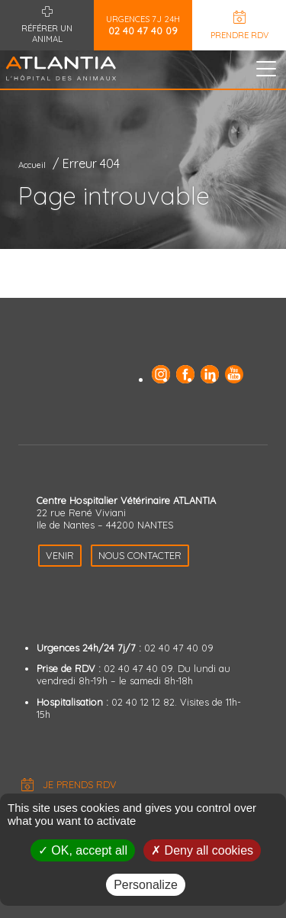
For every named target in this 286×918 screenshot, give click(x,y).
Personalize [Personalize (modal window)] (146, 884)
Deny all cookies (202, 850)
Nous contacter (140, 555)
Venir (60, 555)
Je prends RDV (80, 784)
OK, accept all (82, 850)
